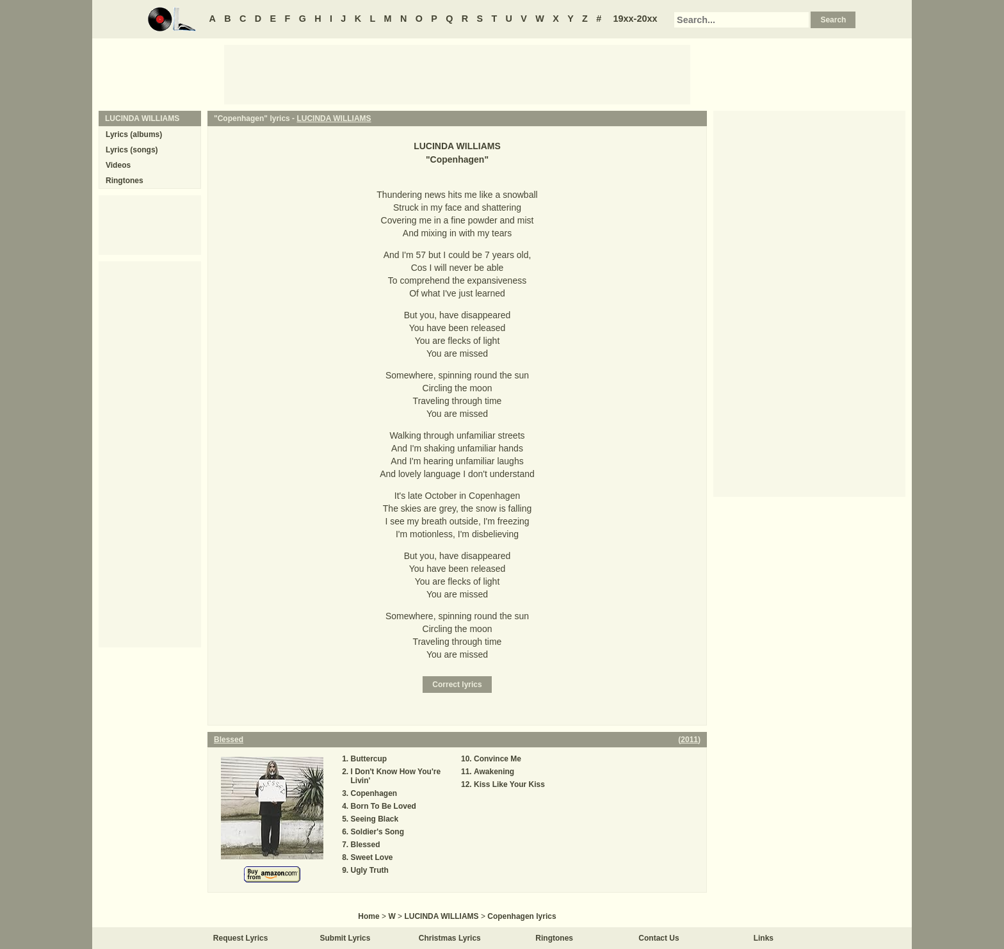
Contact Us (658, 938)
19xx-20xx (635, 18)
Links (763, 938)
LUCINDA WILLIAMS (333, 118)
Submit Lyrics (345, 938)
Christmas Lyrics (450, 938)
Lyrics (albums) (134, 134)
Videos (118, 165)
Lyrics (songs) (132, 149)
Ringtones (124, 180)
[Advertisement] (457, 73)
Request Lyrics (240, 938)
